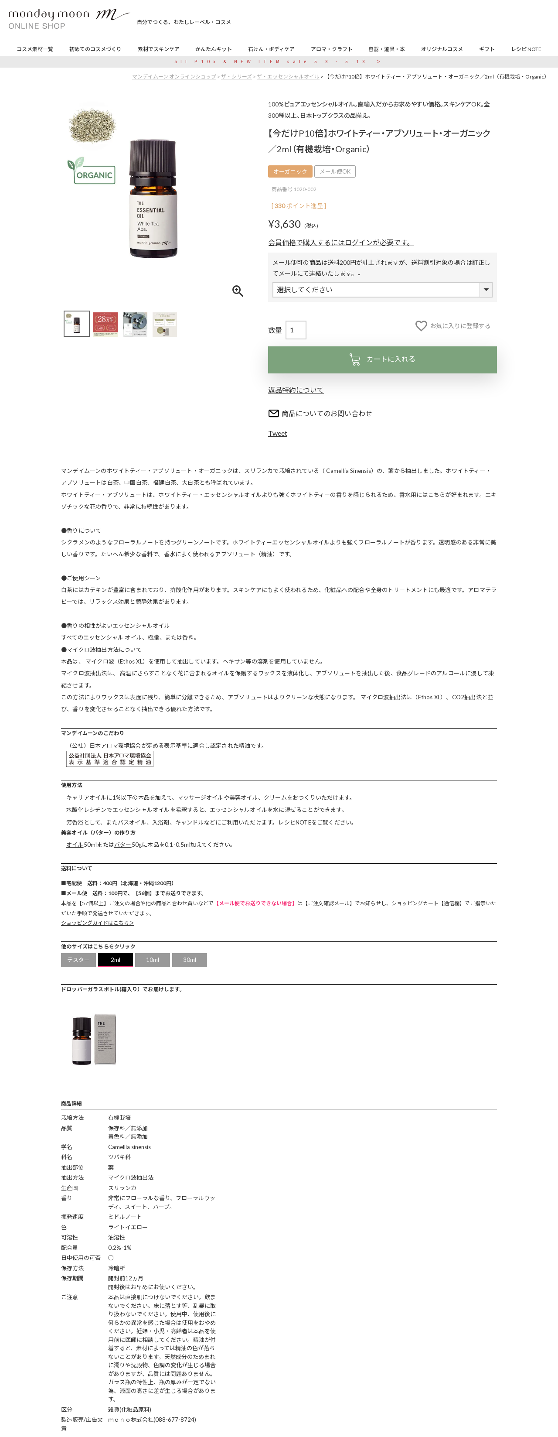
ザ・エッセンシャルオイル (288, 76)
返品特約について (296, 390)
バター (123, 844)
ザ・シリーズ (236, 76)
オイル (75, 844)
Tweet (277, 433)
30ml (190, 959)
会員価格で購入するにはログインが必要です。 (341, 242)
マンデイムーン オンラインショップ (174, 76)
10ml (153, 959)
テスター (78, 959)
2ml (116, 959)
